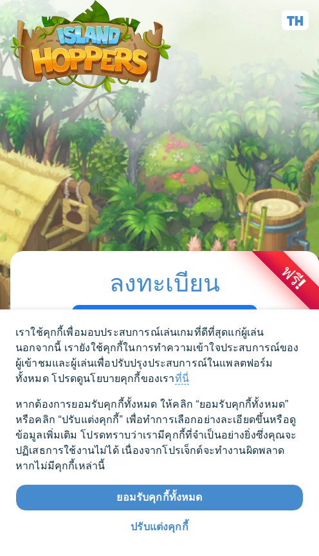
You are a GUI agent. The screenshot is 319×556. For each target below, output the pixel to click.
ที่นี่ (182, 378)
